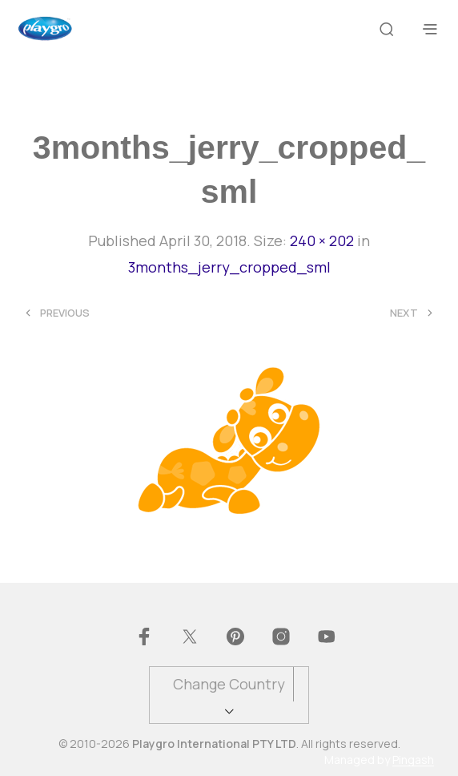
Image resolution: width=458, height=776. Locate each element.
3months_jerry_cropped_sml (229, 267)
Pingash (413, 760)
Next (404, 313)
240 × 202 (322, 240)
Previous (65, 313)
